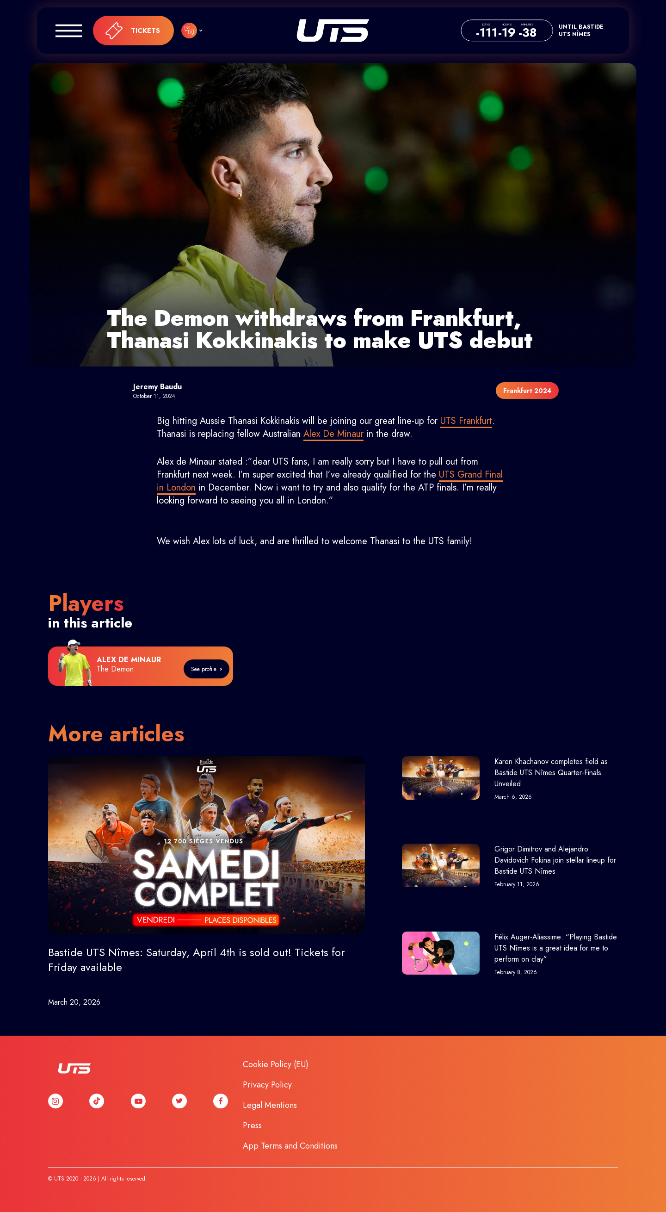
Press (252, 1125)
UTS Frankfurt (466, 421)
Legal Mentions (270, 1105)
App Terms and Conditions (290, 1146)
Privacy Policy (267, 1085)
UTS (333, 30)
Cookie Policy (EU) (275, 1064)
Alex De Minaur (333, 434)
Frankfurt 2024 (527, 390)
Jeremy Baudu (157, 386)
